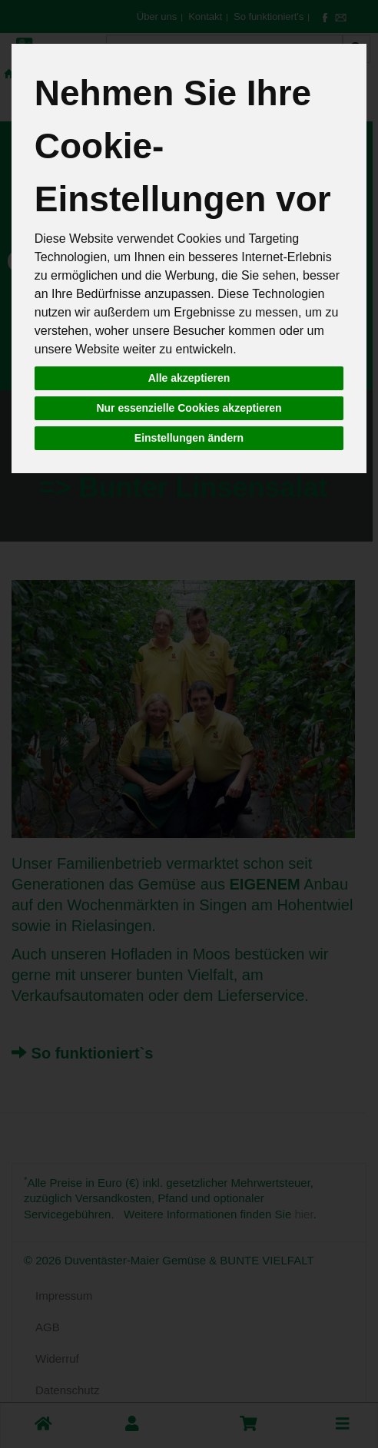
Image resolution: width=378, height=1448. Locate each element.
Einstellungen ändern (189, 438)
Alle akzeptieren (189, 378)
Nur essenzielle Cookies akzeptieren (188, 408)
